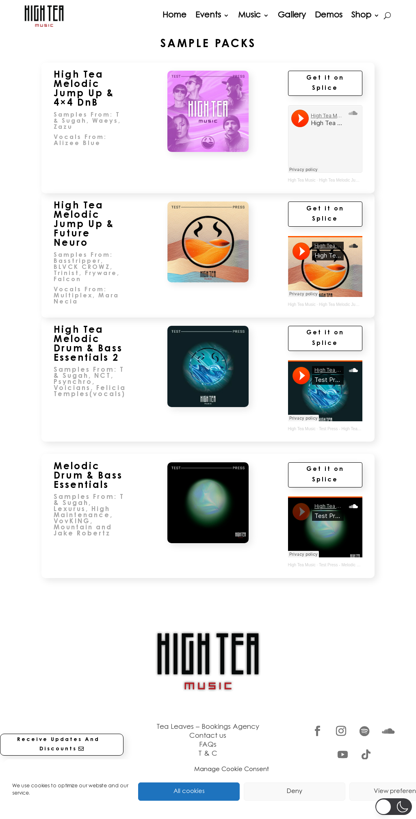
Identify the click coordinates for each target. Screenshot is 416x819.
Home (174, 15)
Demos (328, 15)
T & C (207, 753)
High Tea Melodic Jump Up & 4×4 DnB (353, 180)
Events (208, 15)
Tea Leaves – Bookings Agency (207, 727)
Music (249, 15)
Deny (294, 792)
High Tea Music (302, 180)
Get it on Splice (325, 83)
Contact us (207, 735)
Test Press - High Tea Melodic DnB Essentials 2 (362, 429)
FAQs (208, 744)
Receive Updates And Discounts (58, 744)
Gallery (292, 15)
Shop (361, 15)
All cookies (189, 792)
